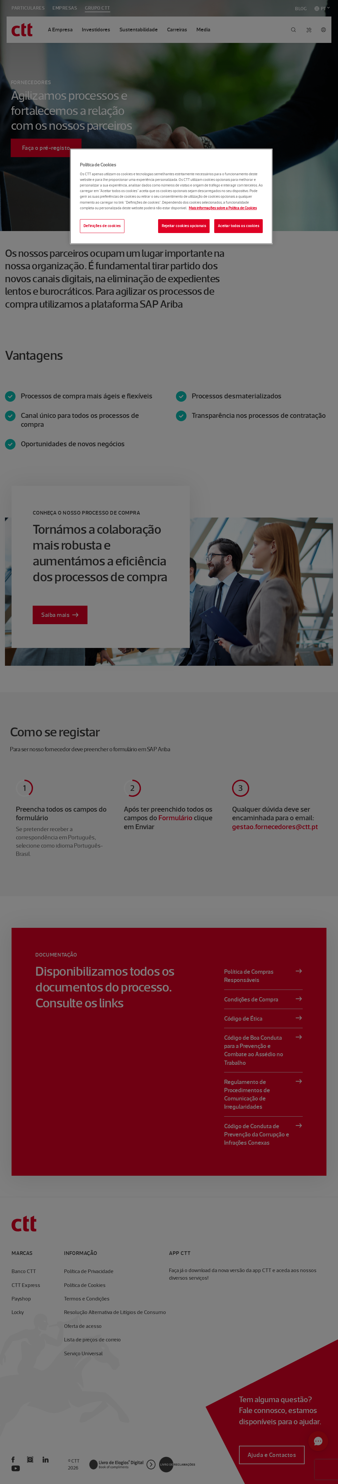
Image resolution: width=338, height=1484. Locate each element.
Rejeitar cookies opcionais (184, 225)
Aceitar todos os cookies (238, 225)
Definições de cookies (102, 225)
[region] (171, 196)
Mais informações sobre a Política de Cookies (223, 208)
